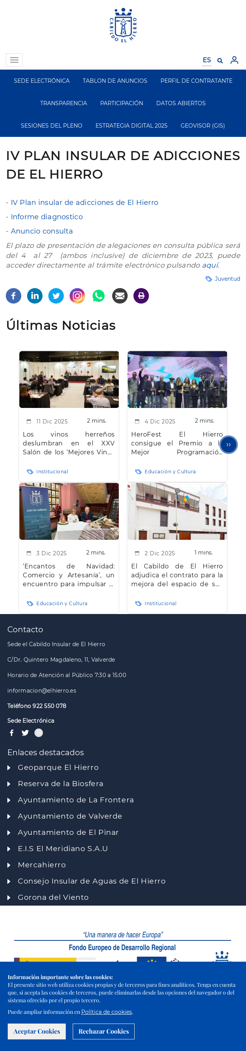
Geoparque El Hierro (58, 767)
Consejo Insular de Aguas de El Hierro (92, 881)
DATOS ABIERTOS (181, 103)
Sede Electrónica (30, 720)
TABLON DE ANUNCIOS (115, 80)
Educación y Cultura (170, 471)
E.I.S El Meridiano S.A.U (63, 848)
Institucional (52, 471)
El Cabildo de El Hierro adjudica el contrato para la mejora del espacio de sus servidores (177, 576)
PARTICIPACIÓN (121, 103)
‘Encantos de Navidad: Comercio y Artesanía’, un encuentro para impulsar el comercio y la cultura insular (69, 576)
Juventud (227, 278)
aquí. (210, 265)
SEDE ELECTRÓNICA (42, 80)
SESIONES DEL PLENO (51, 125)
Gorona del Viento (53, 897)
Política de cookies (106, 1011)
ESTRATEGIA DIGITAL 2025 (131, 125)
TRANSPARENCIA (63, 103)
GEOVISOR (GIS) (203, 125)
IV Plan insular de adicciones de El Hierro (85, 202)
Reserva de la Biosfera (61, 783)
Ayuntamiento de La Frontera (76, 799)
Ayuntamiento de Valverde (70, 816)
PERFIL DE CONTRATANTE (196, 80)
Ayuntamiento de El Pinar (68, 832)
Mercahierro (42, 864)
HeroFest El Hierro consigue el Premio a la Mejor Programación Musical (177, 444)
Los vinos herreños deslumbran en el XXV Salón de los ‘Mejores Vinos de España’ (69, 444)
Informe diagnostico (47, 217)
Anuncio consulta (42, 231)
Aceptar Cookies (37, 1031)
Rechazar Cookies (104, 1031)
